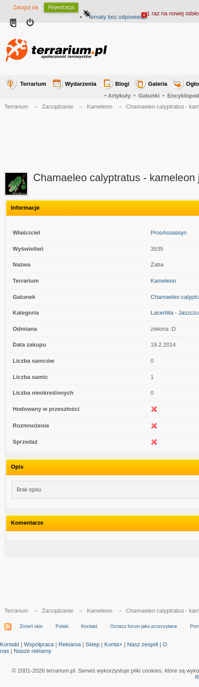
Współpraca (39, 644)
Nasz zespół (142, 644)
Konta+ (113, 644)
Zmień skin (31, 626)
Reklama (69, 644)
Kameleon (100, 106)
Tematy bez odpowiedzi (117, 17)
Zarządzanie (57, 106)
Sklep (93, 644)
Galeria (157, 84)
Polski (61, 626)
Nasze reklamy (32, 651)
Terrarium (33, 84)
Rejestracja (61, 7)
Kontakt (89, 626)
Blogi (122, 84)
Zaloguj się (25, 7)
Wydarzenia (80, 84)
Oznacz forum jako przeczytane (143, 626)
